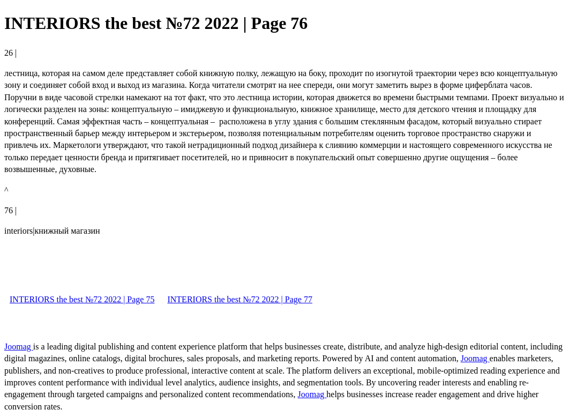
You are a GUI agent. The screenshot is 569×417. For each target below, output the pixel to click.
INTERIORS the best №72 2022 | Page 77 (239, 299)
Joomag (18, 346)
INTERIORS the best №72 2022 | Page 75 (82, 299)
